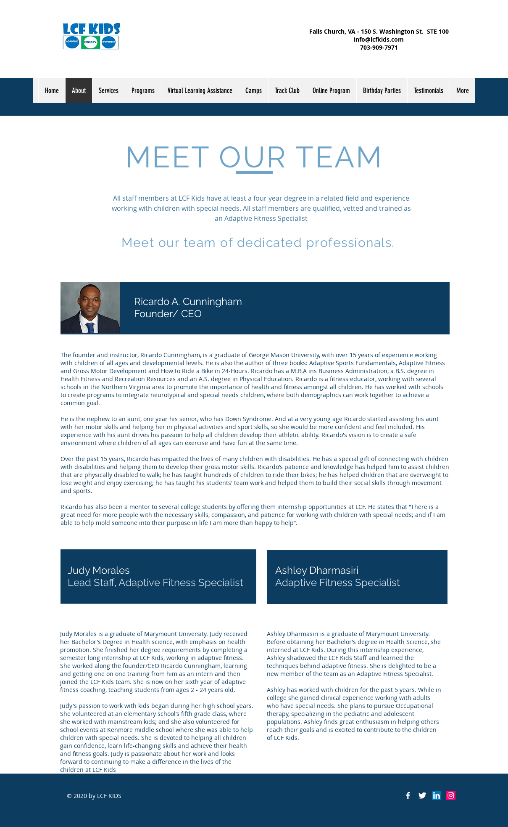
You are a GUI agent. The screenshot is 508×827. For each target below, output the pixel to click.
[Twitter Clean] (422, 795)
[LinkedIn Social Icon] (436, 795)
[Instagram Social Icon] (450, 795)
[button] (143, 90)
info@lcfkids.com (379, 39)
